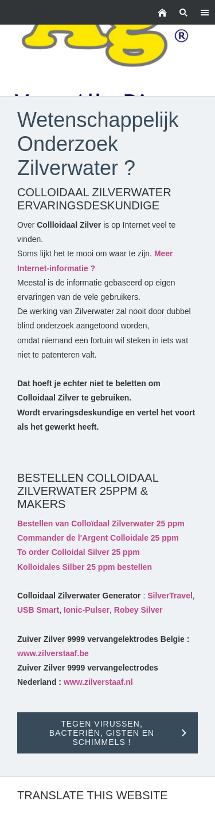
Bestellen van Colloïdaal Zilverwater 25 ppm (101, 523)
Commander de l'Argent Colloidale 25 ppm (98, 537)
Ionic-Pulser (87, 609)
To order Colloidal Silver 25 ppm (78, 552)
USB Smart (38, 609)
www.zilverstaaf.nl (98, 682)
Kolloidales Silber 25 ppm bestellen (84, 567)
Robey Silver (138, 609)
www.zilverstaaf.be (53, 653)
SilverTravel (170, 595)
